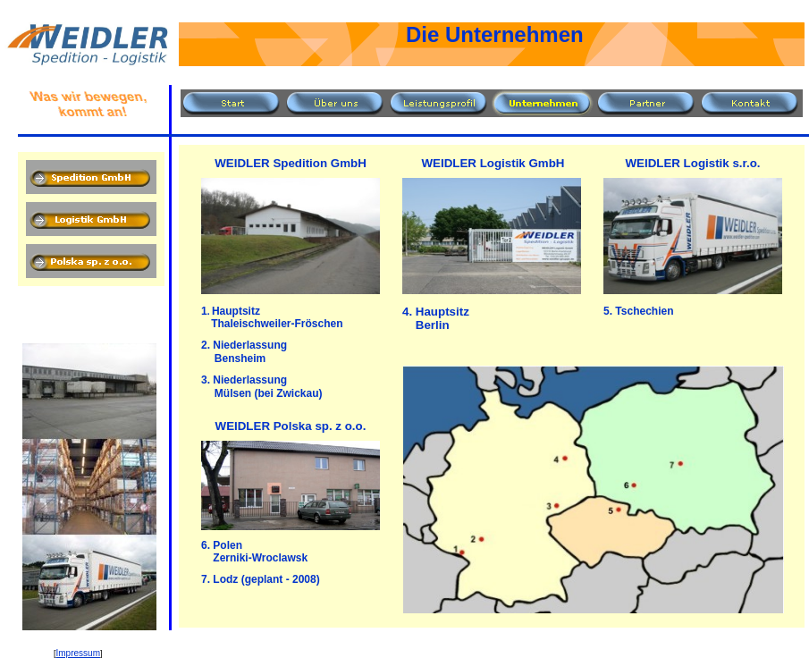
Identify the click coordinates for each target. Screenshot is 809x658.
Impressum (78, 653)
